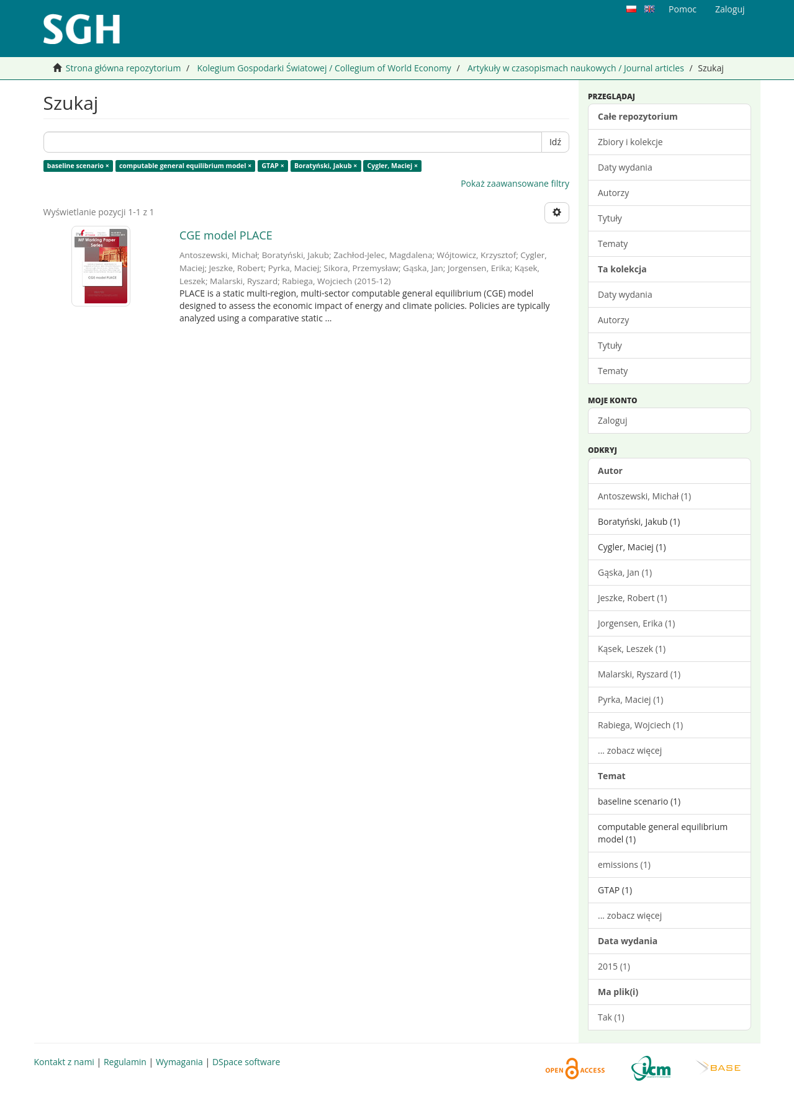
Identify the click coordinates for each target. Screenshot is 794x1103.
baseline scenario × (78, 165)
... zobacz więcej (630, 750)
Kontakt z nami (64, 1062)
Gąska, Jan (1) (625, 572)
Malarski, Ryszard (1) (639, 674)
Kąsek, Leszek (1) (631, 648)
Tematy (613, 243)
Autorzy (613, 193)
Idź (555, 142)
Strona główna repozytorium (123, 68)
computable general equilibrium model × (185, 165)
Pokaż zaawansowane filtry (515, 183)
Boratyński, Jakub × (325, 165)
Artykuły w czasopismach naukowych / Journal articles (575, 68)
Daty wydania (625, 167)
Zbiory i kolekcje (630, 142)
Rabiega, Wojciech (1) (640, 725)
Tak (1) (611, 1017)
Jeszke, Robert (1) (632, 598)
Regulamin (125, 1062)
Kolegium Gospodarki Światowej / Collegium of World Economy (324, 68)
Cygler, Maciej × (393, 165)
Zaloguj (612, 420)
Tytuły (610, 218)
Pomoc (683, 9)
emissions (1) (624, 864)
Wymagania (179, 1062)
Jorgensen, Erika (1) (636, 623)
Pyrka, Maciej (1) (630, 699)
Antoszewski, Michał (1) (644, 496)
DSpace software (246, 1062)
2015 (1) (614, 966)
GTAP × (272, 165)
